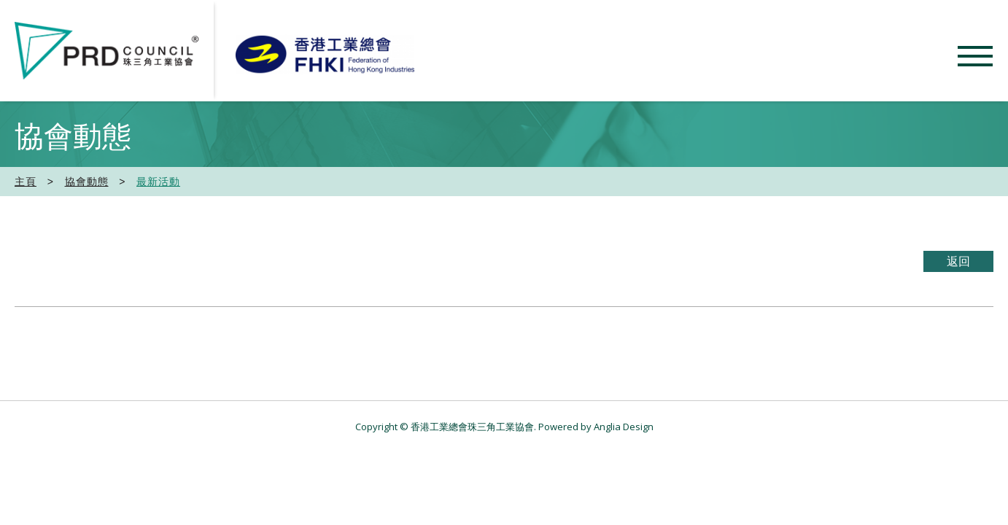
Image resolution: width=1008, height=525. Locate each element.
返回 (958, 261)
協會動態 (87, 181)
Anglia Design (624, 426)
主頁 (25, 181)
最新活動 (158, 181)
